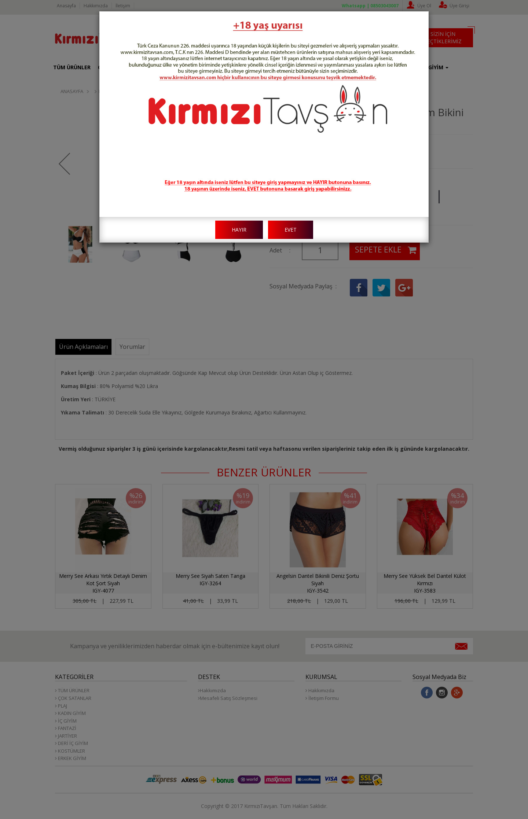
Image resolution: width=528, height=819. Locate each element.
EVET (291, 229)
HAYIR (239, 229)
